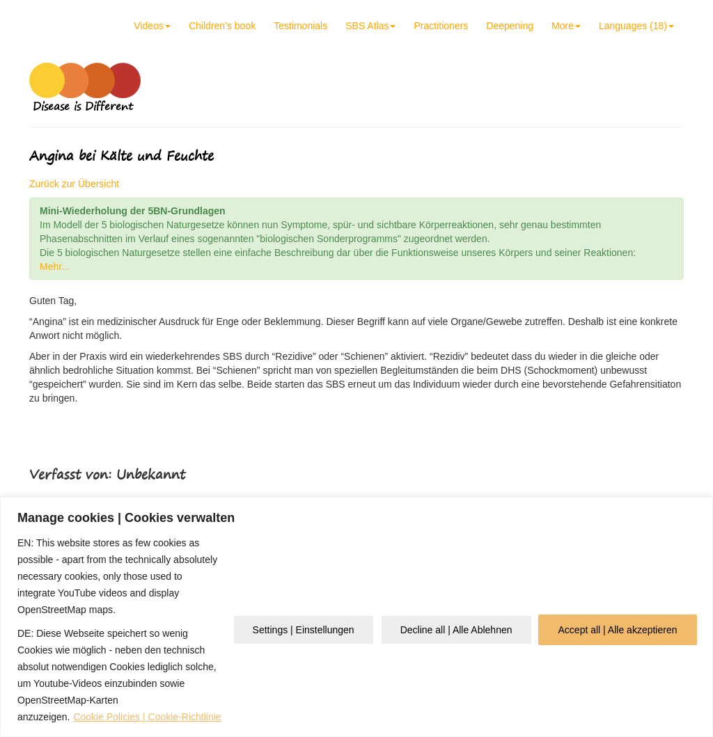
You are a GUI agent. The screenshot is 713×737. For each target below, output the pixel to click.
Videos (152, 25)
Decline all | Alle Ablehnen (456, 629)
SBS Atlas (370, 25)
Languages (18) (636, 25)
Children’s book (222, 25)
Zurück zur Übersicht (74, 183)
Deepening (509, 25)
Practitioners (441, 25)
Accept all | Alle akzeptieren (617, 629)
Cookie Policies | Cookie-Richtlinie (147, 716)
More (566, 25)
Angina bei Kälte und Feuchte (121, 155)
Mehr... (55, 266)
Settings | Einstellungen (303, 629)
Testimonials (300, 25)
